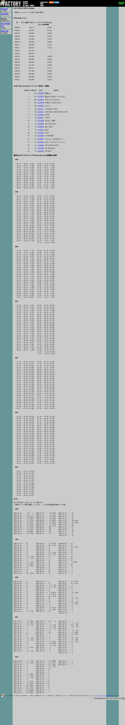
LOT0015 (40, 96)
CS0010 (40, 109)
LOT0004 (40, 127)
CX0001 (40, 118)
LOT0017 (40, 112)
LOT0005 (40, 124)
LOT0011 (40, 139)
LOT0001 (40, 142)
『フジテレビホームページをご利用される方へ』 (104, 720)
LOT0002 (40, 115)
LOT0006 (40, 93)
